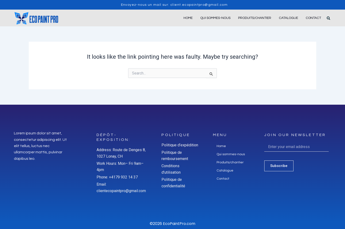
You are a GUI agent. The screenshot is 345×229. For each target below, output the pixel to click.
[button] (328, 18)
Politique (175, 135)
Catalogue (288, 18)
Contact (313, 18)
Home (188, 18)
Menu (220, 135)
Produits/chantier (254, 18)
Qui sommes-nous (215, 18)
